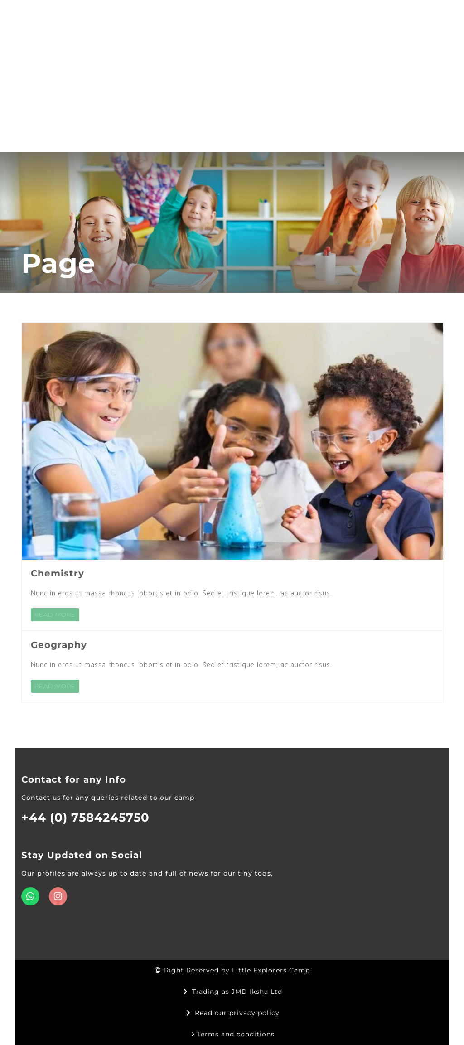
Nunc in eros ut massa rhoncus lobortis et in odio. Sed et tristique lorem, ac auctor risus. (181, 593)
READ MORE (55, 614)
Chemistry (57, 573)
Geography (59, 644)
